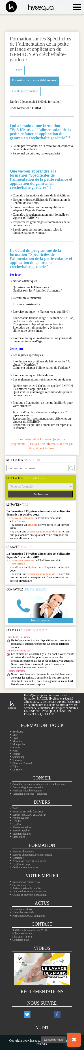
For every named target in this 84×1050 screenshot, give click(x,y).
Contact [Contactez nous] (42, 924)
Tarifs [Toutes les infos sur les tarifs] (16, 808)
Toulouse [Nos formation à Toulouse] (17, 760)
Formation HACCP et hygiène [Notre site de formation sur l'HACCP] (29, 915)
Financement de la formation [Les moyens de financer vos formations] (28, 811)
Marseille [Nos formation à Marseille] (18, 741)
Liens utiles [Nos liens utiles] (19, 836)
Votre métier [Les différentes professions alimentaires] (42, 875)
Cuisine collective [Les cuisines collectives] (22, 885)
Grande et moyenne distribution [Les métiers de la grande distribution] (30, 894)
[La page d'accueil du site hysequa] (9, 7)
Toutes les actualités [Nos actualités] (23, 912)
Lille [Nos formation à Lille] (15, 734)
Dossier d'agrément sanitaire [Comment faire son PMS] (28, 787)
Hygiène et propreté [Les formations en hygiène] (23, 864)
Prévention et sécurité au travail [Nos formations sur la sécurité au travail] (30, 861)
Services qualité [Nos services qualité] (21, 830)
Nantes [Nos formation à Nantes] (16, 747)
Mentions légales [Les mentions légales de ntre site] (22, 833)
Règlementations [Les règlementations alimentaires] (42, 991)
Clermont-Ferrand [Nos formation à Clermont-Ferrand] (22, 763)
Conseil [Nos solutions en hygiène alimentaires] (41, 777)
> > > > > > (40, 486)
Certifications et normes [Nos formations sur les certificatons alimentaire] (25, 867)
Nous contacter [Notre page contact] (40, 620)
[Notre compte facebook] (57, 1014)
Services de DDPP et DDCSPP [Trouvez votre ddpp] (29, 814)
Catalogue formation (25, 91)
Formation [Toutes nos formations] (42, 845)
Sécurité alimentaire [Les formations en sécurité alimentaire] (23, 851)
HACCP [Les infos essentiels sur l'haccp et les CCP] (17, 821)
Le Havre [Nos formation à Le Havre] (18, 769)
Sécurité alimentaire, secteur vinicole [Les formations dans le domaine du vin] (32, 854)
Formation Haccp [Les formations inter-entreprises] (42, 725)
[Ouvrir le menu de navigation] (77, 7)
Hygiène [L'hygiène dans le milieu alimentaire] (17, 824)
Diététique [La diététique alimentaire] (18, 857)
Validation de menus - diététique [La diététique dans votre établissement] (30, 793)
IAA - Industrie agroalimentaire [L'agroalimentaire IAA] (30, 891)
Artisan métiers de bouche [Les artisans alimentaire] (27, 888)
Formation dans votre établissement (34, 80)
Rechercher (40, 494)
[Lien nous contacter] (74, 1039)
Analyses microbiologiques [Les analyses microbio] (27, 790)
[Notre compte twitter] (27, 1014)
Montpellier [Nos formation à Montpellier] (19, 744)
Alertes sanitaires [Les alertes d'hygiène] (22, 827)
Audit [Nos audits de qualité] (42, 1027)
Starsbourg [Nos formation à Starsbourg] (18, 756)
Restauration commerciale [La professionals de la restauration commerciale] (27, 882)
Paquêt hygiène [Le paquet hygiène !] (21, 817)
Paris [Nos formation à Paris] (15, 750)
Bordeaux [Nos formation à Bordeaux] (18, 731)
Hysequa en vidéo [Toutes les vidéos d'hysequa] (22, 909)
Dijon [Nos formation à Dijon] (16, 766)
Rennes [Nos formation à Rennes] (16, 753)
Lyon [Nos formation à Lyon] (15, 738)
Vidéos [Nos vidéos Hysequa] (42, 948)
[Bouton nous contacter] (74, 1040)
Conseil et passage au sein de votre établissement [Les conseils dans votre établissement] (39, 784)
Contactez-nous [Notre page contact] (21, 939)
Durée (18, 70)
